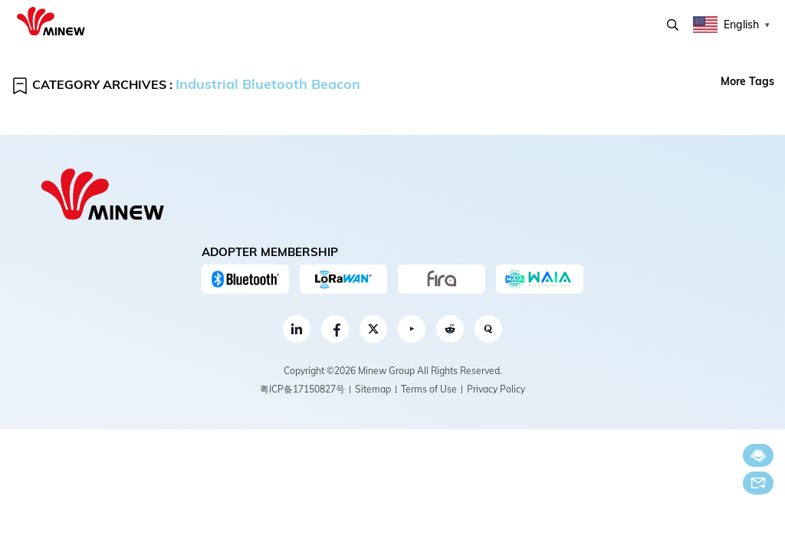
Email (758, 483)
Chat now (758, 455)
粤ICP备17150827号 (302, 389)
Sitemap (373, 389)
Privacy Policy (496, 389)
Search (672, 25)
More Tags (747, 81)
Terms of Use (429, 389)
